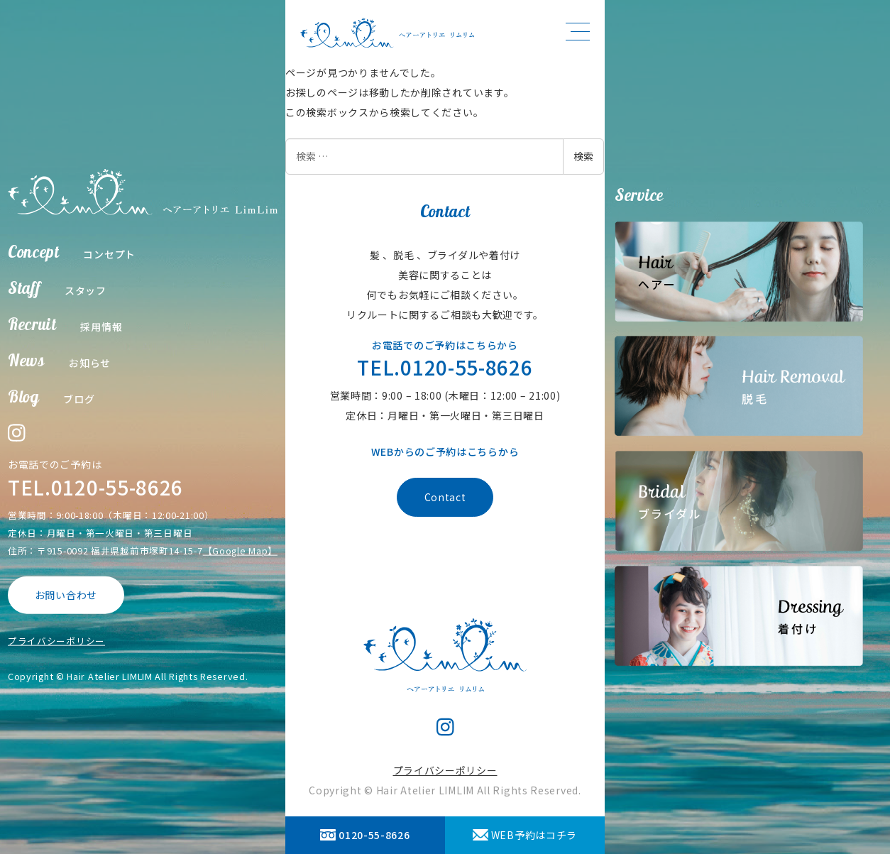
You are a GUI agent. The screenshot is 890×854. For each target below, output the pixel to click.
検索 (583, 156)
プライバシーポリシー (56, 640)
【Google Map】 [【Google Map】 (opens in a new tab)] (240, 550)
